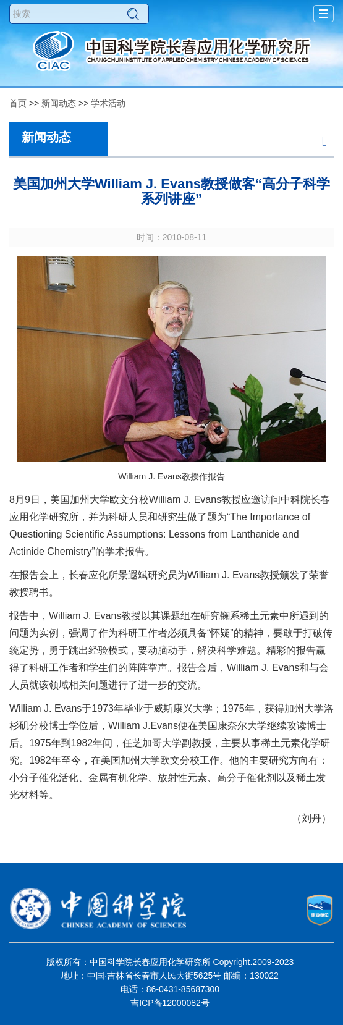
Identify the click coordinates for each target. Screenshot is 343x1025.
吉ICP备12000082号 (170, 1003)
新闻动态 (58, 103)
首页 (18, 103)
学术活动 (108, 103)
